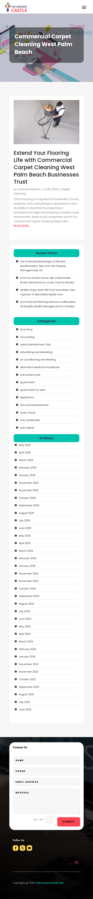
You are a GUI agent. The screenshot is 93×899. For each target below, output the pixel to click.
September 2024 (29, 596)
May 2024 (25, 626)
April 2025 (25, 543)
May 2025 (25, 535)
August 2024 (26, 603)
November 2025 (28, 490)
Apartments (27, 382)
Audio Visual (27, 412)
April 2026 (25, 452)
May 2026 (25, 445)
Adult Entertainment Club (35, 344)
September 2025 (29, 505)
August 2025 (26, 513)
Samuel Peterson (29, 189)
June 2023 (25, 709)
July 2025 (24, 520)
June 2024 (25, 619)
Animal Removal (30, 375)
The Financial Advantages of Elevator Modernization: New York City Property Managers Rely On (43, 266)
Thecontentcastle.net (49, 883)
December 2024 (29, 573)
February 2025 (27, 558)
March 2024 (26, 641)
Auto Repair (27, 427)
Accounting (27, 337)
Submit (68, 821)
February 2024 (27, 649)
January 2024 (27, 656)
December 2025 (29, 483)
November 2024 (28, 581)
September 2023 (29, 687)
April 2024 (25, 634)
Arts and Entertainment (34, 405)
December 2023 (28, 664)
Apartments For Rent (32, 390)
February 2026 (27, 467)
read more (21, 226)
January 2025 (27, 566)
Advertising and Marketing (36, 352)
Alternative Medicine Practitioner (40, 367)
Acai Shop (26, 329)
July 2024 (24, 611)
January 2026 (27, 475)
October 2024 (27, 588)
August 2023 (26, 694)
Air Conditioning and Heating (38, 359)
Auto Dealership (30, 420)
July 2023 (24, 702)
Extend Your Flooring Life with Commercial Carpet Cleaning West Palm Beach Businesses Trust (46, 167)
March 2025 (26, 551)
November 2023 (28, 671)
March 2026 (26, 460)
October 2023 (27, 679)
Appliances (27, 397)
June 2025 (25, 528)
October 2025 (27, 498)
